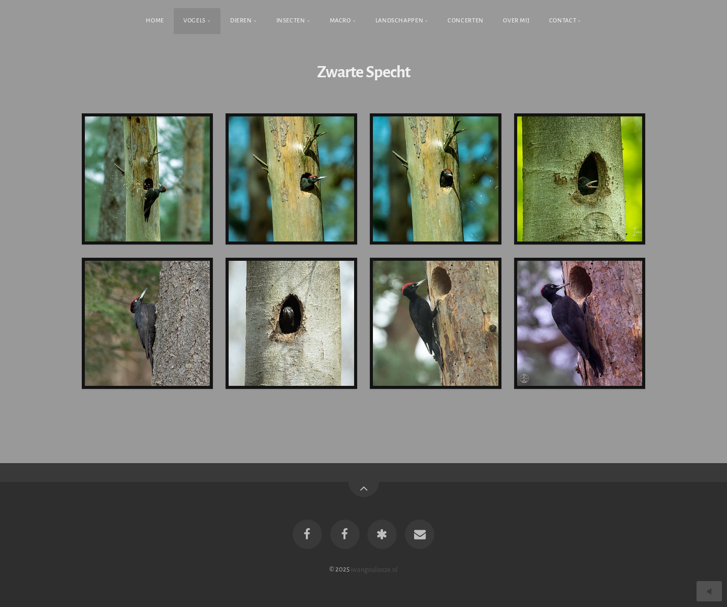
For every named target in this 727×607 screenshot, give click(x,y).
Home (155, 20)
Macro (340, 20)
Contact (562, 20)
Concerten (466, 20)
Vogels (194, 20)
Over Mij (516, 20)
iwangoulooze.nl (374, 569)
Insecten (290, 20)
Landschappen (399, 20)
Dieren (241, 20)
